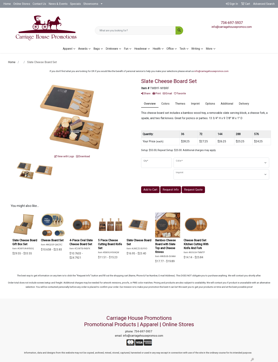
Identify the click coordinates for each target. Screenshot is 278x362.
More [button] (209, 48)
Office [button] (170, 48)
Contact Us (39, 3)
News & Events (58, 3)
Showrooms (90, 3)
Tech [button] (182, 48)
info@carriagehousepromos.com (232, 27)
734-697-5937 (232, 23)
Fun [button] (126, 48)
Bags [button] (96, 48)
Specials (75, 3)
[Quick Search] (135, 30)
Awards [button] (83, 48)
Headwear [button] (140, 48)
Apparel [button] (67, 48)
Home (7, 3)
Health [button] (157, 48)
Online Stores (21, 3)
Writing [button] (195, 48)
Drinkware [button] (112, 48)
